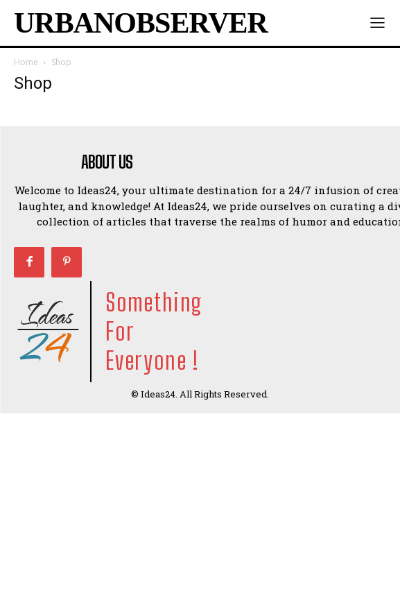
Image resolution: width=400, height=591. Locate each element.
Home (26, 62)
